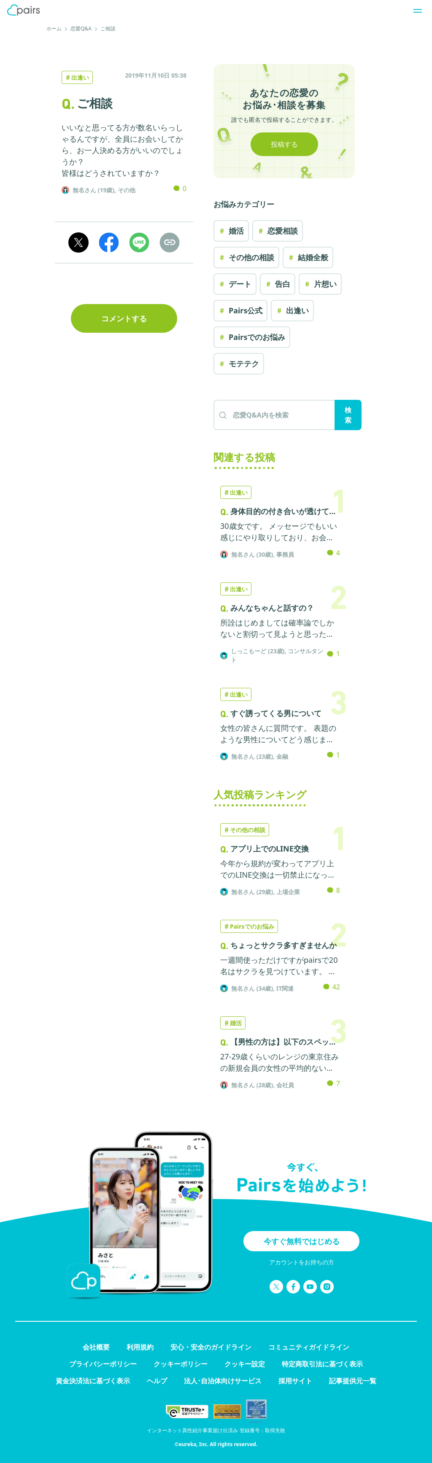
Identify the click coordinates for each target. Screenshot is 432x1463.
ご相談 (108, 28)
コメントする (124, 318)
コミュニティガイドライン (308, 1347)
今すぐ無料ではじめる (302, 1241)
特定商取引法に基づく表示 (322, 1364)
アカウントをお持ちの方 (301, 1262)
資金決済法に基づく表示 (93, 1380)
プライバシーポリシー (103, 1364)
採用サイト (295, 1380)
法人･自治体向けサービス (223, 1380)
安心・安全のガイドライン (210, 1347)
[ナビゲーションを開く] (415, 10)
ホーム (54, 28)
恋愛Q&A (81, 28)
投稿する (284, 144)
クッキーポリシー (181, 1364)
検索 (348, 415)
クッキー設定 (244, 1364)
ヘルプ (157, 1380)
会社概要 (96, 1347)
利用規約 (140, 1347)
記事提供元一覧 (352, 1380)
